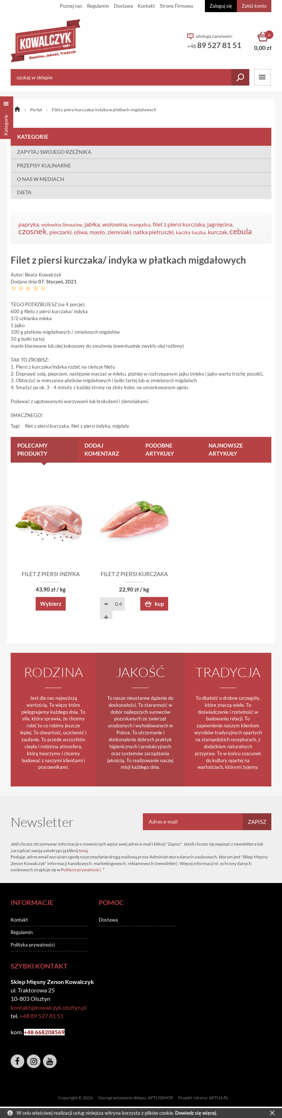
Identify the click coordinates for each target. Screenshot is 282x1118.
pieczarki (60, 232)
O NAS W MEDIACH (40, 179)
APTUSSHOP (160, 1098)
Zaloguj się (221, 6)
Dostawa (123, 6)
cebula (240, 231)
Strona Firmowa (176, 6)
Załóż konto (254, 6)
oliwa (80, 232)
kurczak (217, 232)
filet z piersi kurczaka (179, 224)
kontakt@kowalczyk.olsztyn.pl (49, 1007)
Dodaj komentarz (101, 449)
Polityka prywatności (33, 945)
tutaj (83, 850)
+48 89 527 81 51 (41, 1016)
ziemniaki (119, 232)
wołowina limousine (61, 225)
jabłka (92, 224)
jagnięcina (219, 224)
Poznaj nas (71, 6)
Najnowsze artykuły (226, 449)
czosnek (32, 231)
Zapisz (257, 822)
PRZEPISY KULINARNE (44, 165)
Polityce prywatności (81, 870)
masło (97, 232)
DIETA (24, 192)
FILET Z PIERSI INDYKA (53, 574)
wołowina (114, 224)
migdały (120, 426)
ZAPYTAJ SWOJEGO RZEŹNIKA (54, 152)
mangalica (140, 225)
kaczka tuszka (191, 232)
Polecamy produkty (32, 449)
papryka (28, 224)
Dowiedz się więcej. (196, 1113)
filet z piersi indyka (90, 426)
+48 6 (31, 1032)
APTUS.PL (218, 1098)
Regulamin (98, 6)
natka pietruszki (153, 232)
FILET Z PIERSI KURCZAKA (141, 574)
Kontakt (146, 6)
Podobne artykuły (159, 449)
